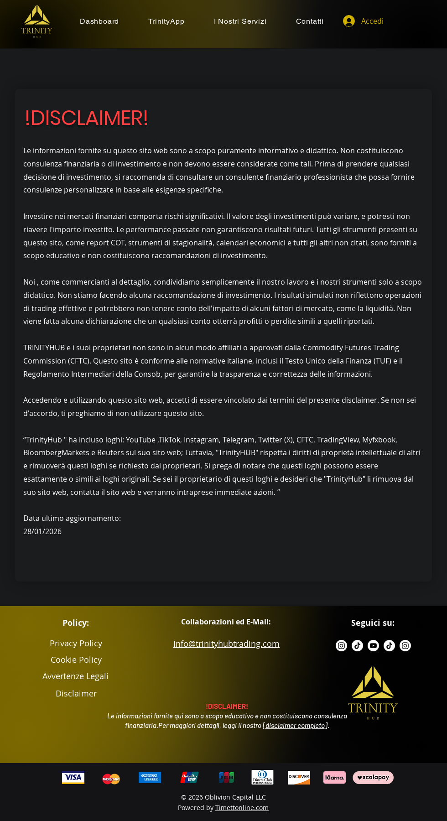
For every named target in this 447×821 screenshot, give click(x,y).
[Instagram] (341, 645)
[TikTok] (357, 645)
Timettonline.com (242, 807)
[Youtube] (373, 645)
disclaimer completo (295, 725)
